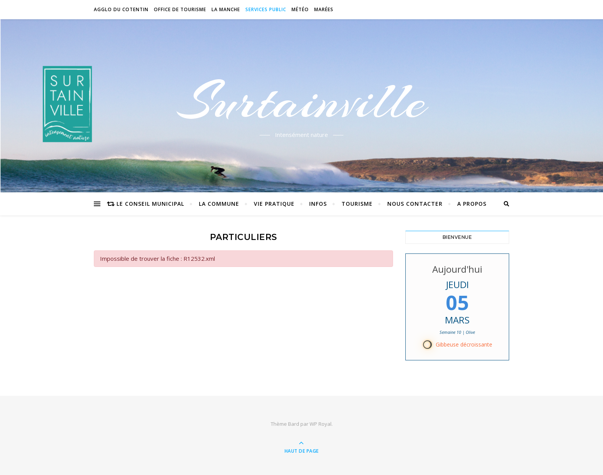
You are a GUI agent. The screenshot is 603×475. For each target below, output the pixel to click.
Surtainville (301, 101)
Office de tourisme (180, 9)
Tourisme (357, 203)
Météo (300, 9)
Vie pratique (274, 203)
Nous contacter (415, 203)
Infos (318, 203)
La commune (219, 203)
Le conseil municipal (150, 203)
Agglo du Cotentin (121, 9)
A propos (471, 203)
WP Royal (320, 423)
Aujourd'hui (457, 269)
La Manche (226, 9)
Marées (323, 9)
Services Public (265, 9)
